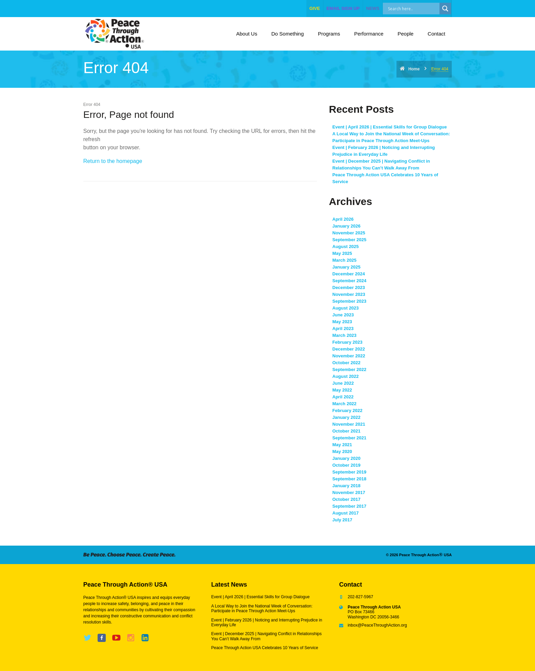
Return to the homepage (112, 161)
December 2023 (348, 287)
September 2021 (349, 437)
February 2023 (347, 342)
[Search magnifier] (445, 8)
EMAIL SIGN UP (343, 8)
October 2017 (346, 499)
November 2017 (348, 492)
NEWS (372, 8)
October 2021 (346, 431)
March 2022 (344, 403)
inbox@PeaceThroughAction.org (377, 625)
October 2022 (346, 362)
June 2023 (343, 314)
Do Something (287, 34)
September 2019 (349, 472)
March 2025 (344, 260)
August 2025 (345, 246)
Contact (436, 34)
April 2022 (342, 396)
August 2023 (345, 308)
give (314, 8)
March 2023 (344, 335)
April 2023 (342, 328)
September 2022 (349, 369)
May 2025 (342, 253)
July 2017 (342, 519)
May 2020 (342, 451)
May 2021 (342, 444)
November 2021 (348, 424)
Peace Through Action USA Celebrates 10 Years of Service (264, 647)
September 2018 (349, 478)
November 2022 (348, 355)
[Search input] (418, 8)
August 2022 (345, 376)
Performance (369, 34)
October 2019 (346, 465)
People (405, 34)
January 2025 (346, 267)
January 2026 (346, 226)
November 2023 (348, 294)
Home (414, 69)
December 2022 (348, 349)
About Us (246, 34)
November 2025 (348, 232)
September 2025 (349, 239)
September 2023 (349, 301)
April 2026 (342, 219)
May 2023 (342, 321)
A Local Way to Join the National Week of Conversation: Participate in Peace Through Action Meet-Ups (262, 608)
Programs (329, 34)
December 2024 (348, 273)
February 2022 (347, 410)
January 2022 (346, 417)
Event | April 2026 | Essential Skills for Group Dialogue (389, 126)
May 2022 (342, 390)
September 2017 (349, 506)
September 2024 (349, 280)
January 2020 (346, 458)
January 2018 (346, 485)
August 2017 (345, 513)
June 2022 (343, 383)
